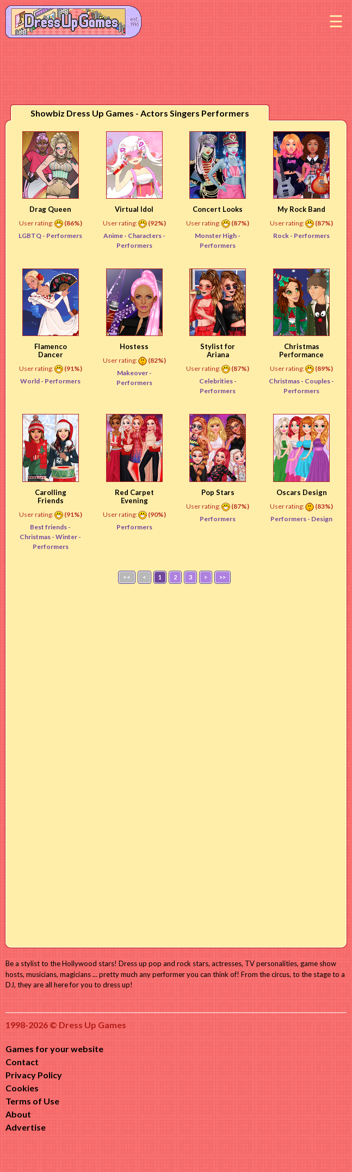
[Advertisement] (176, 763)
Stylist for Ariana (217, 350)
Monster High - (217, 235)
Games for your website (54, 1048)
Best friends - (50, 527)
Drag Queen (50, 209)
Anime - (115, 235)
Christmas (36, 537)
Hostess (134, 346)
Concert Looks (218, 209)
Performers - (290, 519)
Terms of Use (32, 1101)
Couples (318, 381)
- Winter (65, 537)
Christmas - (287, 381)
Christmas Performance (301, 350)
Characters (145, 235)
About (18, 1114)
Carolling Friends (50, 496)
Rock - (283, 235)
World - (32, 381)
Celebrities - (218, 381)
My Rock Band (301, 209)
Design (321, 519)
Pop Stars (217, 492)
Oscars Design (301, 492)
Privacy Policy (33, 1075)
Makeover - (134, 373)
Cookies (22, 1088)
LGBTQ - (32, 235)
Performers (64, 235)
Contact (22, 1062)
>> (222, 577)
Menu (336, 22)
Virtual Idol (134, 209)
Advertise (25, 1127)
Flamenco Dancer (50, 350)
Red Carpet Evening (134, 496)
